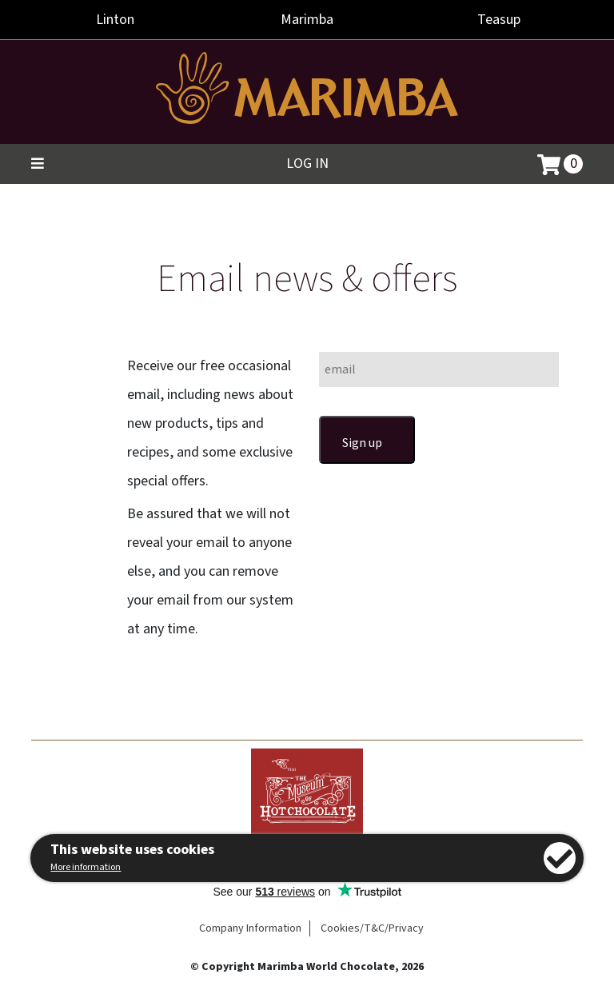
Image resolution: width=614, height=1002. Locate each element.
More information (85, 867)
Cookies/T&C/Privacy (372, 928)
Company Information (250, 928)
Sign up (362, 443)
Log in (307, 164)
